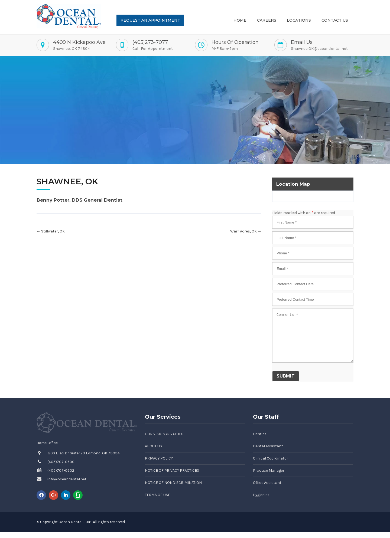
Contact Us (334, 20)
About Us (153, 446)
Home (239, 20)
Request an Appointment (150, 20)
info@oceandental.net (66, 479)
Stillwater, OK (51, 231)
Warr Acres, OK (245, 231)
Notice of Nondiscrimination (173, 482)
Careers (266, 20)
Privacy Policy (159, 458)
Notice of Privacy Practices (172, 470)
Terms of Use (157, 495)
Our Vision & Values (164, 434)
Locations (299, 20)
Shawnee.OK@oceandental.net (319, 48)
